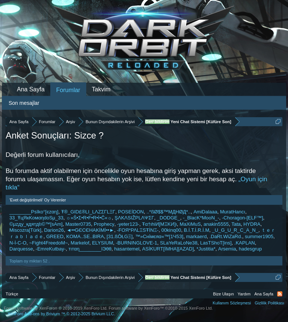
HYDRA (252, 224)
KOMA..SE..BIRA (85, 236)
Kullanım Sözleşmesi (232, 303)
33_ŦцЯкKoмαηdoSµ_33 (36, 218)
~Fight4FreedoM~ (48, 243)
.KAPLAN (244, 243)
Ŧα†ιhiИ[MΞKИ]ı (159, 224)
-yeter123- (128, 224)
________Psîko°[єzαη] (33, 212)
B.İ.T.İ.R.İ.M (196, 230)
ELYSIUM (102, 243)
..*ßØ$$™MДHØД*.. (169, 212)
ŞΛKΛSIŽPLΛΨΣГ (134, 218)
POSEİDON (131, 212)
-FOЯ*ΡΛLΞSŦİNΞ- (138, 230)
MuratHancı (232, 212)
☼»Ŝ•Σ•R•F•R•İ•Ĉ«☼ (89, 218)
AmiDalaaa (206, 212)
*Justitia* (206, 249)
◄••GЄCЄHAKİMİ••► (90, 230)
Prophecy (104, 224)
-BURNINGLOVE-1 (137, 243)
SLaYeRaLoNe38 (179, 243)
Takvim (101, 89)
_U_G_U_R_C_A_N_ (235, 230)
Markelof (79, 243)
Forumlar (68, 90)
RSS (279, 294)
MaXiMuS (190, 224)
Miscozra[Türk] (25, 230)
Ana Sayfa (31, 89)
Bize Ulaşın (223, 294)
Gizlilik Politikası (269, 303)
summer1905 (259, 236)
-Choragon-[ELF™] (242, 218)
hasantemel (127, 249)
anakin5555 (216, 224)
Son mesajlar (24, 103)
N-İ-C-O (18, 243)
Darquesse (21, 249)
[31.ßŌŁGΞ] (119, 236)
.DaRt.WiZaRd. (225, 236)
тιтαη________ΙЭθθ (90, 249)
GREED (54, 236)
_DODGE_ (168, 218)
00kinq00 (171, 230)
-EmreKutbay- (51, 249)
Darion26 (54, 230)
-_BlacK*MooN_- (201, 218)
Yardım (244, 294)
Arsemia (227, 249)
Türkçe (12, 294)
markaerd (196, 236)
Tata (236, 224)
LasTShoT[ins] (216, 243)
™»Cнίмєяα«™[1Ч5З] (159, 236)
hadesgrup (250, 249)
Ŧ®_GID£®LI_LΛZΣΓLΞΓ (88, 212)
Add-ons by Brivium (61, 314)
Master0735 (78, 224)
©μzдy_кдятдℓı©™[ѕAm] (36, 224)
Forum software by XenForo (56, 308)
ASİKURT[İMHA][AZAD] (168, 249)
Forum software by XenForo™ (161, 308)
